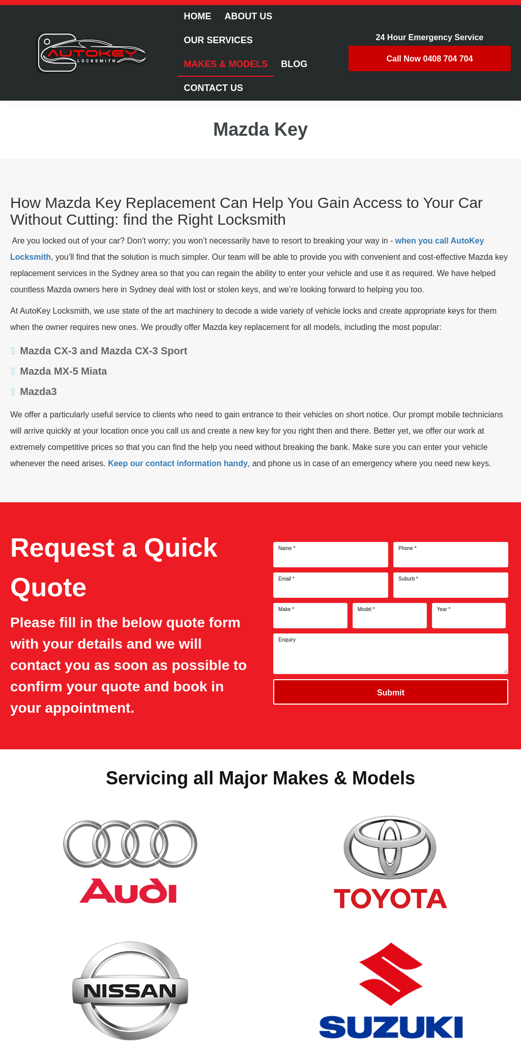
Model (366, 609)
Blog (294, 64)
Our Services (218, 40)
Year (444, 609)
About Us (248, 16)
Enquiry (287, 640)
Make (286, 609)
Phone (407, 548)
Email (286, 579)
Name (286, 548)
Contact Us (213, 88)
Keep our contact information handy (178, 463)
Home (197, 16)
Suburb (408, 579)
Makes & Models (226, 64)
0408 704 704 (429, 58)
